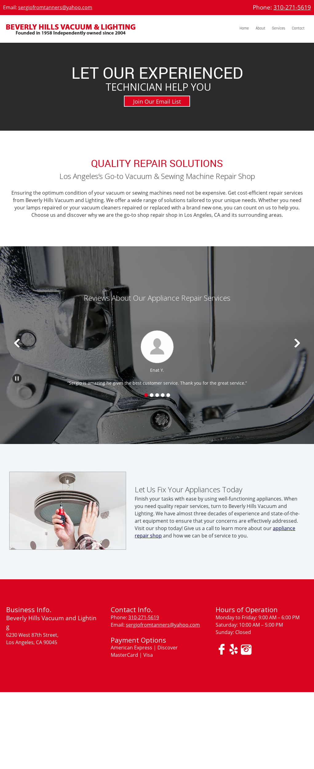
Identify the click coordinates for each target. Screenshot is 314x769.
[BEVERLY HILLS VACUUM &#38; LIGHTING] (70, 32)
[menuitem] (244, 29)
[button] (157, 357)
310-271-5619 (292, 7)
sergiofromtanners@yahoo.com (55, 7)
